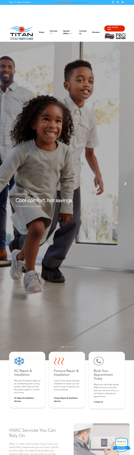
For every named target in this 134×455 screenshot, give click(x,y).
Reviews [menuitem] (96, 32)
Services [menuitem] (53, 32)
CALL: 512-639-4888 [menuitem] (112, 28)
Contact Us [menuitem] (83, 32)
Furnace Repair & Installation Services (66, 400)
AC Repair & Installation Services (24, 400)
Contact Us (98, 403)
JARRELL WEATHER (67, 14)
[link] (20, 2)
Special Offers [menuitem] (67, 32)
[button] (8, 184)
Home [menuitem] (41, 32)
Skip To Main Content (20, 2)
